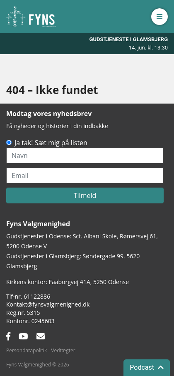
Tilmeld (85, 195)
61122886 (37, 296)
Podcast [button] (147, 367)
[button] (159, 16)
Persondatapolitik (26, 350)
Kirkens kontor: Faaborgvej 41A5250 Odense (67, 282)
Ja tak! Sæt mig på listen (51, 142)
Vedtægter (63, 350)
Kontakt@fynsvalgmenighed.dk (47, 304)
